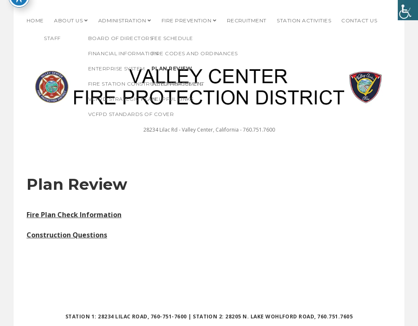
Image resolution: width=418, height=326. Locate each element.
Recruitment (247, 20)
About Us (68, 20)
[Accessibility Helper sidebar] (408, 10)
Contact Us (359, 20)
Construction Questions (67, 235)
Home (35, 20)
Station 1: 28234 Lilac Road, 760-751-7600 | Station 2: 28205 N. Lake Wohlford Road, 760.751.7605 (209, 316)
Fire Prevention (186, 20)
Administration (122, 20)
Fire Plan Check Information (74, 214)
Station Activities (304, 20)
